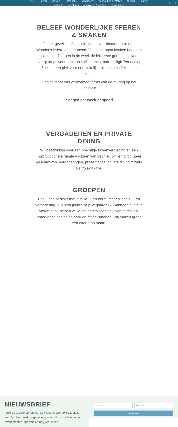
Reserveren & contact (94, 5)
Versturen (134, 413)
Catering (58, 5)
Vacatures (73, 5)
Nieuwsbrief (117, 5)
